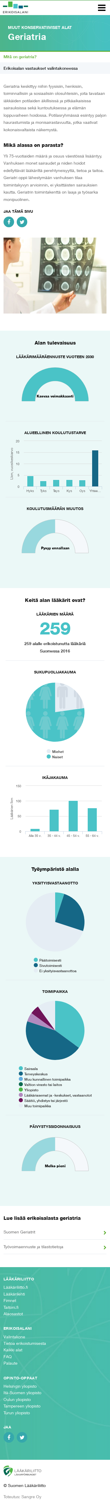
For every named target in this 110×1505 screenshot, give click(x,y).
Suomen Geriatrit (19, 1231)
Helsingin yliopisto (20, 1386)
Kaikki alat (13, 1349)
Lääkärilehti (14, 1293)
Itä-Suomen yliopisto (22, 1392)
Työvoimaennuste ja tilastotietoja (33, 1246)
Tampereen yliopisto (22, 1405)
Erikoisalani (15, 7)
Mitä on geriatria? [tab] (20, 56)
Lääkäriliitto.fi (16, 1287)
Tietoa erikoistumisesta (25, 1343)
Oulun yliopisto (17, 1399)
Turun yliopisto (17, 1412)
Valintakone (14, 1336)
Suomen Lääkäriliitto (27, 1471)
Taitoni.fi (11, 1307)
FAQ (8, 1356)
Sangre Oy (31, 1496)
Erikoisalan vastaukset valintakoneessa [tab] (41, 68)
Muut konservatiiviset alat (40, 27)
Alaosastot (13, 1313)
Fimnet (10, 1300)
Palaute (11, 1363)
